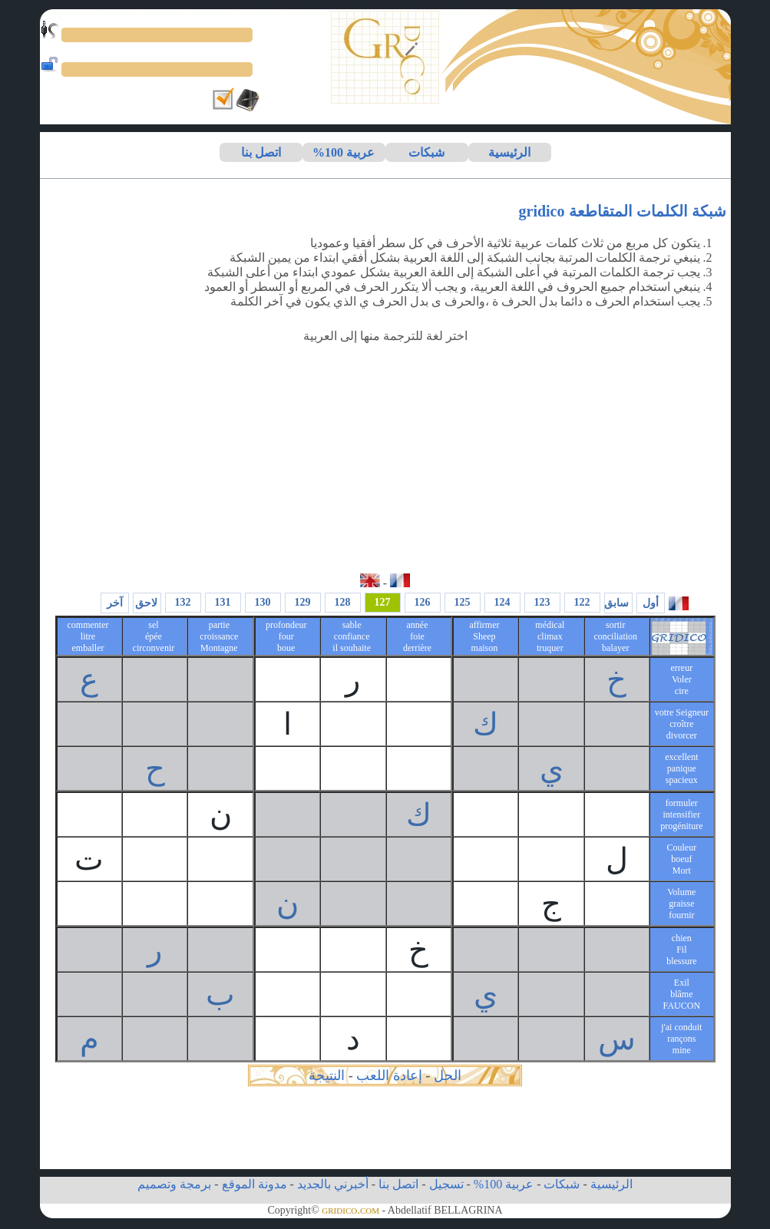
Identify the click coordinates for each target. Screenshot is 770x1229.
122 (582, 602)
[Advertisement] (385, 458)
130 (263, 602)
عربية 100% (343, 152)
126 (423, 602)
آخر (115, 603)
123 (542, 602)
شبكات (426, 152)
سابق (616, 603)
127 (383, 602)
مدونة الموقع (254, 1184)
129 (303, 602)
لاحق (146, 603)
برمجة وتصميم (174, 1184)
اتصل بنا (261, 152)
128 (343, 602)
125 (462, 602)
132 (183, 602)
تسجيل (446, 1184)
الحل (447, 1075)
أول (651, 603)
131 (223, 602)
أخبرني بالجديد (332, 1184)
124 (502, 602)
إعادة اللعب (389, 1075)
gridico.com (350, 1210)
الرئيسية (509, 152)
